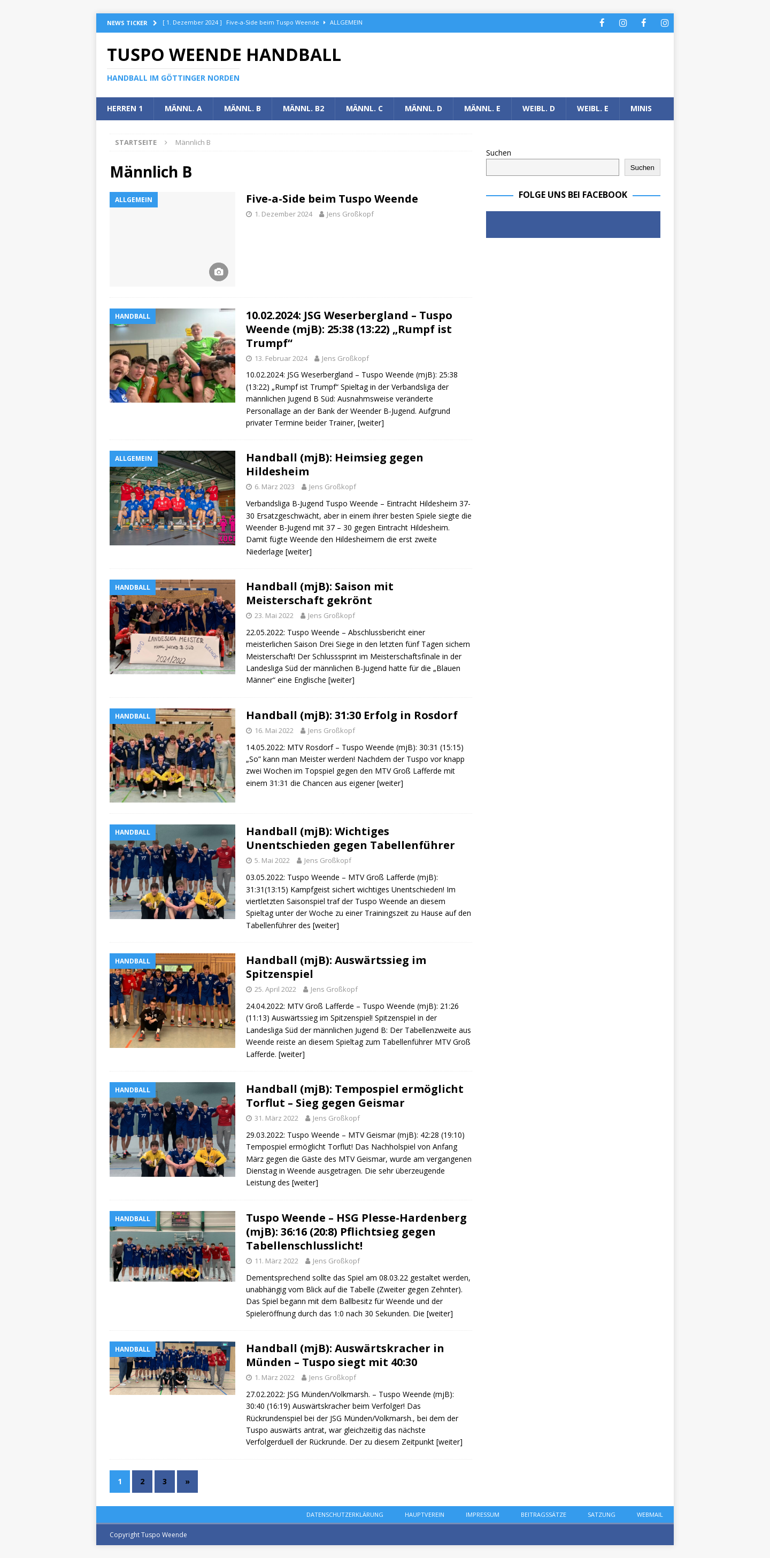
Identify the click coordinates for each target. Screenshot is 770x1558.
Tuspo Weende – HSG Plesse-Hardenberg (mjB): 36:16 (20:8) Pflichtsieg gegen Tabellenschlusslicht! (356, 1231)
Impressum (482, 1514)
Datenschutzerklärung (344, 1514)
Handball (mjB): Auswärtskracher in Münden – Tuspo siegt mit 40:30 (345, 1354)
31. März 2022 (276, 1117)
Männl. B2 (303, 108)
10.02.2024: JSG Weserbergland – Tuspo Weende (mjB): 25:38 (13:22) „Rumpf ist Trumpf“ (349, 328)
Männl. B (242, 108)
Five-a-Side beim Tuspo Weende (332, 198)
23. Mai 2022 (274, 615)
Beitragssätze (543, 1514)
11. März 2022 (276, 1260)
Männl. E (482, 108)
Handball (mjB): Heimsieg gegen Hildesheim (335, 464)
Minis (641, 108)
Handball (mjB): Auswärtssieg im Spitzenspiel (336, 966)
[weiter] (371, 422)
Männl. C (364, 108)
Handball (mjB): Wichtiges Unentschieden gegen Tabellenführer (350, 837)
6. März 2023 (275, 486)
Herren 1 (125, 108)
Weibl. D (538, 108)
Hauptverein (424, 1514)
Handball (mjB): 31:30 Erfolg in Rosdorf (352, 714)
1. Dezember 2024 (283, 213)
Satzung (601, 1514)
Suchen (498, 152)
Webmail (650, 1514)
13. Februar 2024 (281, 357)
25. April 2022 (275, 988)
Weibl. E (593, 108)
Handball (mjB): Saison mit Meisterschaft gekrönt (320, 593)
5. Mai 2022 (272, 860)
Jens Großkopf (350, 213)
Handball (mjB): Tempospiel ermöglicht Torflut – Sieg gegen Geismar (355, 1095)
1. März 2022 (275, 1377)
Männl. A (183, 108)
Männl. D (423, 108)
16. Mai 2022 (274, 730)
